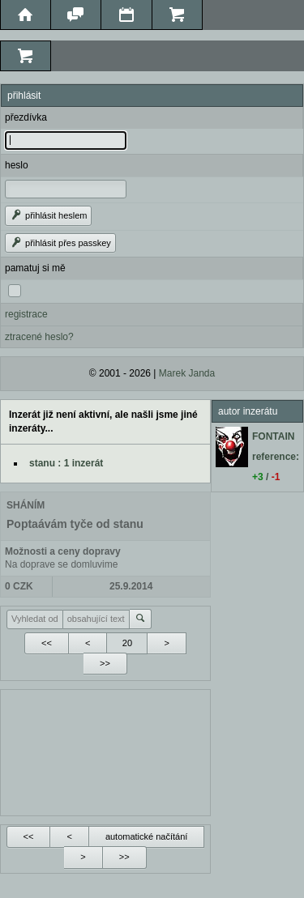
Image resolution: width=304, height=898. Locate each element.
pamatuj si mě (35, 268)
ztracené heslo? (39, 337)
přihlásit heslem (48, 215)
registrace (26, 314)
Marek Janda (187, 373)
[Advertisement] (105, 750)
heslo (16, 165)
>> (105, 663)
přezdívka (26, 117)
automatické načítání (146, 836)
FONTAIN (273, 436)
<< (46, 643)
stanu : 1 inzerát (66, 463)
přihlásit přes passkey (60, 242)
